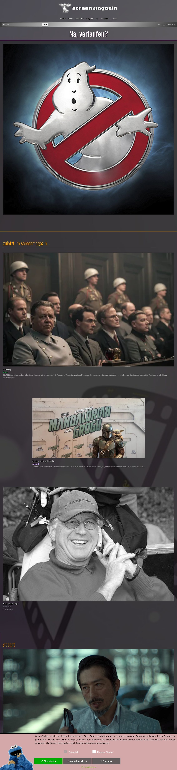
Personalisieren (88, 767)
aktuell (62, 19)
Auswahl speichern (77, 761)
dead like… (105, 19)
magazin (90, 19)
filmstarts (79, 19)
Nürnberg (7, 370)
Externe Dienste (102, 751)
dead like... (7, 607)
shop (115, 19)
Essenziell (71, 751)
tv (97, 19)
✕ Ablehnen (106, 761)
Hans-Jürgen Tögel (10, 604)
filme (71, 19)
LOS (45, 24)
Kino (5, 372)
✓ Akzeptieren (48, 761)
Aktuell (35, 464)
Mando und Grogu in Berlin (43, 461)
